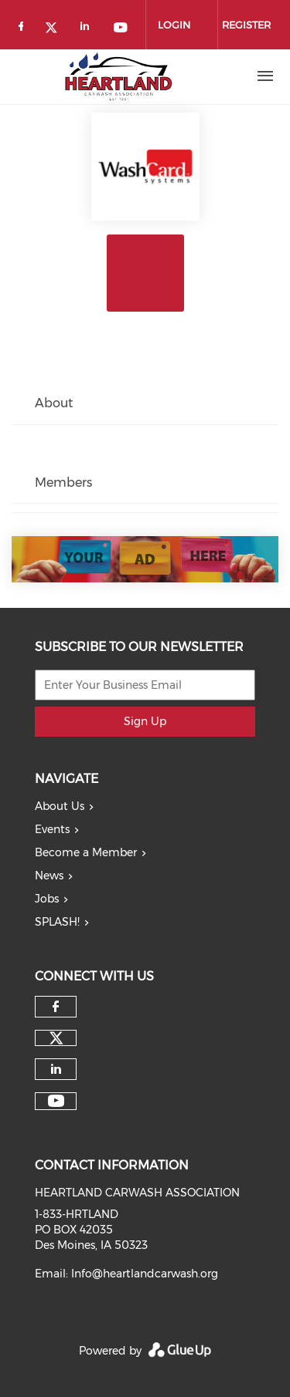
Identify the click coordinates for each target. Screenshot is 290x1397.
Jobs (47, 899)
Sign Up (145, 721)
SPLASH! (57, 922)
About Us (59, 806)
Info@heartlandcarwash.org (144, 1274)
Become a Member (86, 852)
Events (52, 829)
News (49, 875)
